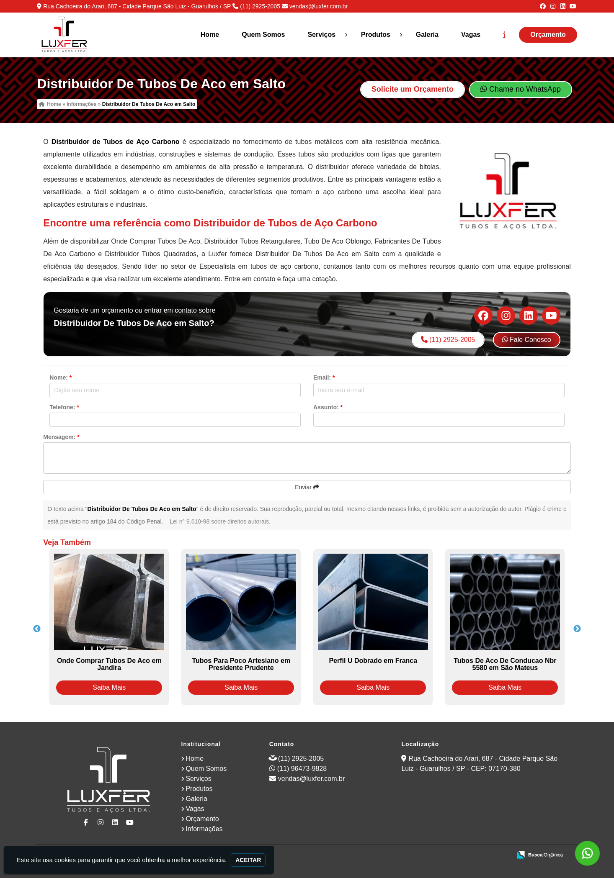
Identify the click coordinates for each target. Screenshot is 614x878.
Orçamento (547, 34)
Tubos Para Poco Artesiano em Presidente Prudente (241, 664)
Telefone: (64, 407)
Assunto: (328, 407)
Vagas (470, 34)
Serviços (321, 34)
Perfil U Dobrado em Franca (373, 660)
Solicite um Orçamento (412, 89)
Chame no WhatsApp (520, 89)
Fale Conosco (526, 339)
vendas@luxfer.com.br (318, 6)
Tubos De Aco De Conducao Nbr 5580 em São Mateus (505, 664)
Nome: (60, 377)
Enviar (307, 487)
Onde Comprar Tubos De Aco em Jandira (109, 664)
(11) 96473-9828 (302, 768)
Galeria (427, 34)
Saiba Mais (109, 687)
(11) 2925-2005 (260, 6)
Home (210, 34)
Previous (37, 629)
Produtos (375, 34)
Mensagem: (61, 437)
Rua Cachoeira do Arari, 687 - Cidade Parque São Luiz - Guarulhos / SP (137, 6)
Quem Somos (263, 34)
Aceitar (248, 860)
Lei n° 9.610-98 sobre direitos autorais (219, 521)
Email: (324, 377)
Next (577, 629)
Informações (204, 828)
